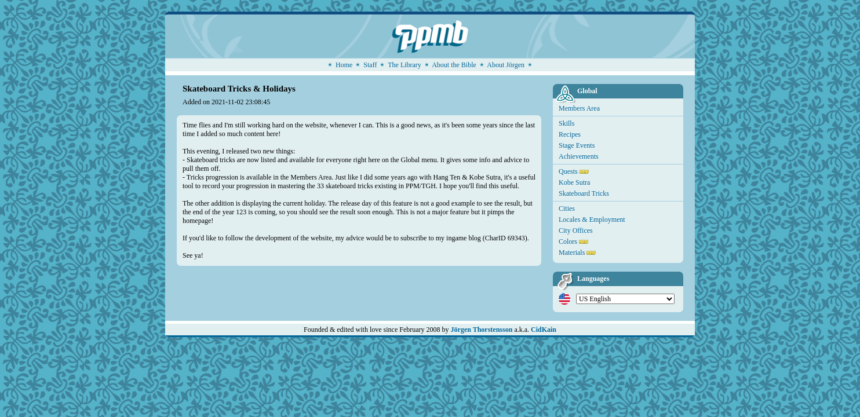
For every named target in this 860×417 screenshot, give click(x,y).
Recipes (570, 134)
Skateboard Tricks (584, 193)
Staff (370, 65)
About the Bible (454, 65)
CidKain (543, 329)
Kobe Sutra (574, 182)
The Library (404, 65)
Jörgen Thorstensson (482, 329)
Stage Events (577, 145)
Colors (568, 241)
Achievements (579, 156)
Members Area (579, 108)
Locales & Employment (592, 219)
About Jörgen (505, 65)
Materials (572, 252)
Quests (568, 171)
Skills (566, 123)
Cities (567, 208)
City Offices (576, 230)
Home (344, 65)
